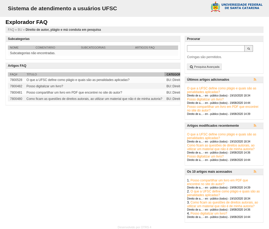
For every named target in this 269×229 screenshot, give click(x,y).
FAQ (11, 30)
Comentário (45, 47)
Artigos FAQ (144, 47)
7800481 (16, 92)
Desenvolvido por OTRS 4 (134, 227)
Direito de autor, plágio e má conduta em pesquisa (63, 30)
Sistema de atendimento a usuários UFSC (62, 8)
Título (32, 74)
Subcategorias (93, 47)
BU (20, 30)
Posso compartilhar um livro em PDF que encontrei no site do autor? (217, 182)
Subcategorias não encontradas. (32, 53)
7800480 (16, 99)
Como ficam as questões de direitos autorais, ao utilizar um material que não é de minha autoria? (221, 147)
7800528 (16, 80)
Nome (14, 47)
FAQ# (13, 74)
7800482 (16, 86)
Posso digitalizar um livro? (205, 99)
